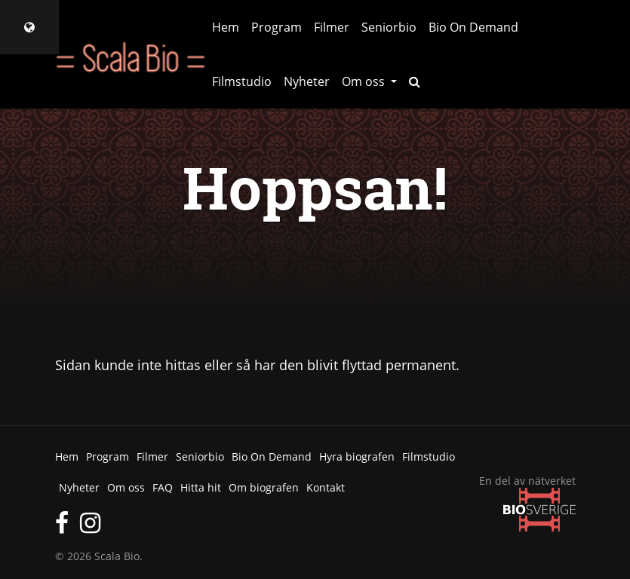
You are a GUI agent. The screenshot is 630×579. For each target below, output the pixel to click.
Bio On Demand (473, 27)
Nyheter (307, 81)
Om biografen (264, 487)
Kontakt (325, 487)
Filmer (331, 27)
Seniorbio (388, 27)
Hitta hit (200, 487)
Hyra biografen (357, 456)
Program (276, 27)
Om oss (126, 487)
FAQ (162, 487)
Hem (225, 27)
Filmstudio (242, 81)
